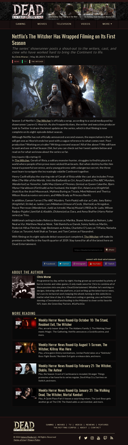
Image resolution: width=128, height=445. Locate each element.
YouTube (95, 263)
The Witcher (37, 61)
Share (110, 249)
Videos (78, 424)
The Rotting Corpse (65, 427)
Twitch (109, 263)
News (16, 61)
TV (25, 61)
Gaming (50, 424)
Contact (96, 427)
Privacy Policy (34, 440)
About (83, 427)
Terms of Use (19, 440)
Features (103, 424)
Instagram (79, 263)
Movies (61, 424)
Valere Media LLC (29, 437)
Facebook (49, 263)
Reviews (90, 424)
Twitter (64, 263)
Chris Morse (21, 56)
